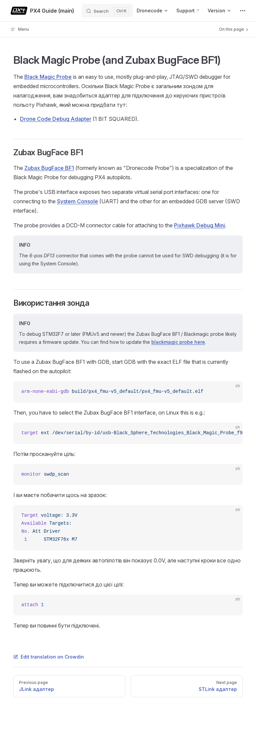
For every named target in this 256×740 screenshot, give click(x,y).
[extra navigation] (242, 10)
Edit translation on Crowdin (48, 657)
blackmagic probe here (178, 342)
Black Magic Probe (48, 76)
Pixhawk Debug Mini (199, 225)
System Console (77, 201)
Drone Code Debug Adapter (55, 118)
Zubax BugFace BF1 (49, 168)
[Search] (107, 10)
